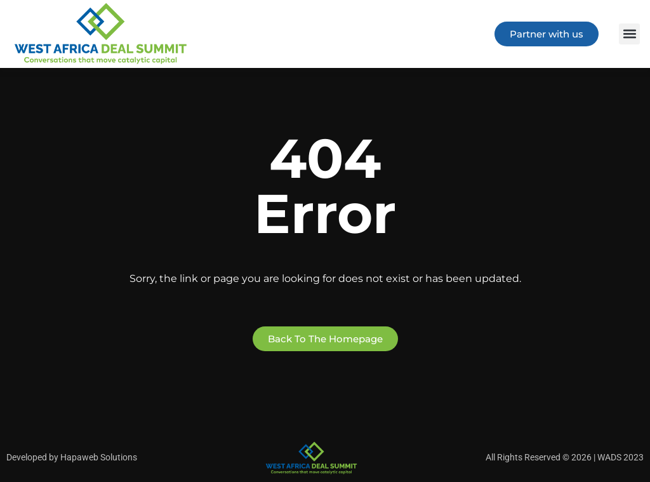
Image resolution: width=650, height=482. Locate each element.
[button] (629, 33)
